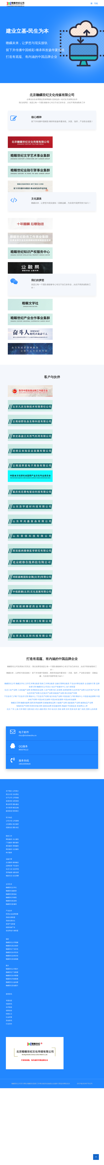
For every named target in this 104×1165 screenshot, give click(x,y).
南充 (84, 691)
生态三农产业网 (10, 672)
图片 (7, 965)
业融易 (49, 1083)
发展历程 (9, 801)
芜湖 (71, 691)
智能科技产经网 (22, 688)
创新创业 (9, 1010)
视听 (7, 939)
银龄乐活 (9, 876)
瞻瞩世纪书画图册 (12, 979)
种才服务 (9, 852)
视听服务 (16, 842)
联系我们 (16, 811)
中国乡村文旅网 (43, 681)
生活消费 (16, 876)
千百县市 (16, 866)
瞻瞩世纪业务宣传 (12, 956)
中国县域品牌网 (89, 678)
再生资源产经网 (70, 675)
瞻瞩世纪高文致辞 (12, 946)
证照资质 (16, 801)
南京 (33, 691)
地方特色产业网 (55, 678)
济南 (59, 691)
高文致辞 (16, 824)
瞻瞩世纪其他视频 (12, 959)
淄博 (63, 691)
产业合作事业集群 (77, 665)
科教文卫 (9, 1014)
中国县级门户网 (68, 678)
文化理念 (16, 794)
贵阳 (88, 691)
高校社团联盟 (10, 917)
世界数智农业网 (37, 672)
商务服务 (9, 849)
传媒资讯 (9, 1004)
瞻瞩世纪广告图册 (12, 972)
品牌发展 (9, 866)
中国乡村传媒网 (70, 681)
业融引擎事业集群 (62, 665)
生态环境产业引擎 (92, 672)
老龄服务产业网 (73, 685)
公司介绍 (9, 821)
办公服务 (16, 839)
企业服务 (9, 862)
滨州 (67, 691)
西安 (45, 691)
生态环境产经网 (33, 675)
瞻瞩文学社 (20, 665)
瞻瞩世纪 (30, 1083)
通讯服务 (9, 846)
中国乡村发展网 (56, 681)
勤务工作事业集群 (47, 665)
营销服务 (16, 846)
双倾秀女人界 (82, 688)
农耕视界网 (67, 672)
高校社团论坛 (10, 921)
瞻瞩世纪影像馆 (11, 904)
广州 (12, 691)
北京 (8, 691)
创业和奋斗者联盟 (12, 931)
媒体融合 (16, 862)
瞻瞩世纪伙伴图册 (12, 975)
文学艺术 (9, 884)
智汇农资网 (57, 672)
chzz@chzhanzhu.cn (28, 735)
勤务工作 (9, 836)
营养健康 (9, 872)
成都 (41, 691)
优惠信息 (9, 827)
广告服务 (9, 842)
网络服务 (9, 839)
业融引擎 (9, 859)
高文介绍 (9, 794)
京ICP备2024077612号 (85, 1083)
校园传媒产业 (10, 927)
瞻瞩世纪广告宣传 (12, 949)
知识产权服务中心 (58, 669)
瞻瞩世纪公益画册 (12, 982)
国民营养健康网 (36, 685)
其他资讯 (9, 1020)
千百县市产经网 (42, 678)
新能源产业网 (58, 675)
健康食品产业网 (86, 685)
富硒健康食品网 (49, 685)
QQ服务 (23, 746)
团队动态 (16, 827)
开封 (49, 691)
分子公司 (9, 798)
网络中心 (32, 678)
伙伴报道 (9, 1007)
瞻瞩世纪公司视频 (12, 942)
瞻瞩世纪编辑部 (11, 891)
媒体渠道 (9, 811)
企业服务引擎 (90, 665)
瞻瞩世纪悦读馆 (11, 901)
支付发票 (9, 808)
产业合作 (9, 911)
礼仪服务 (16, 849)
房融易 (64, 688)
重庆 (25, 691)
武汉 (37, 691)
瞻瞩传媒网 (24, 685)
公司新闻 (16, 821)
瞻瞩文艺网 (15, 685)
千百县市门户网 (10, 678)
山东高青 (93, 691)
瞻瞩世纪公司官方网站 (19, 1083)
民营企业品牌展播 (12, 914)
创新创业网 (47, 688)
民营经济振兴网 (35, 688)
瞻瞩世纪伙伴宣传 (12, 952)
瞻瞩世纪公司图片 (12, 969)
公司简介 (16, 791)
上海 (16, 691)
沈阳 (29, 691)
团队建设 (16, 804)
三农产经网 (48, 672)
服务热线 (24, 760)
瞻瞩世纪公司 (9, 665)
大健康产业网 (61, 685)
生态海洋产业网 (46, 675)
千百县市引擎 (22, 678)
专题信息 (9, 1000)
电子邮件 (24, 732)
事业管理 (9, 804)
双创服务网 (56, 688)
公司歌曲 (16, 798)
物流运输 (16, 808)
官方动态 (9, 817)
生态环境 (16, 869)
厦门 (79, 691)
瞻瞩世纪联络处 (11, 894)
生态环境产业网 (78, 672)
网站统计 (73, 1083)
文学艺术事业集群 (32, 665)
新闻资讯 (9, 994)
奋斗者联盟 (70, 669)
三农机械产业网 (24, 672)
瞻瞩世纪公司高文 (44, 669)
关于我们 (9, 791)
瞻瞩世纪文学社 (11, 887)
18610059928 (24, 764)
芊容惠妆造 (71, 688)
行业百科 (9, 1024)
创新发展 (16, 872)
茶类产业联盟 (10, 924)
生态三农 (9, 869)
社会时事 (9, 1017)
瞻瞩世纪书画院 (11, 897)
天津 (21, 691)
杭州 (75, 691)
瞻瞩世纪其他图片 (12, 985)
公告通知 (9, 824)
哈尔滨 (54, 691)
